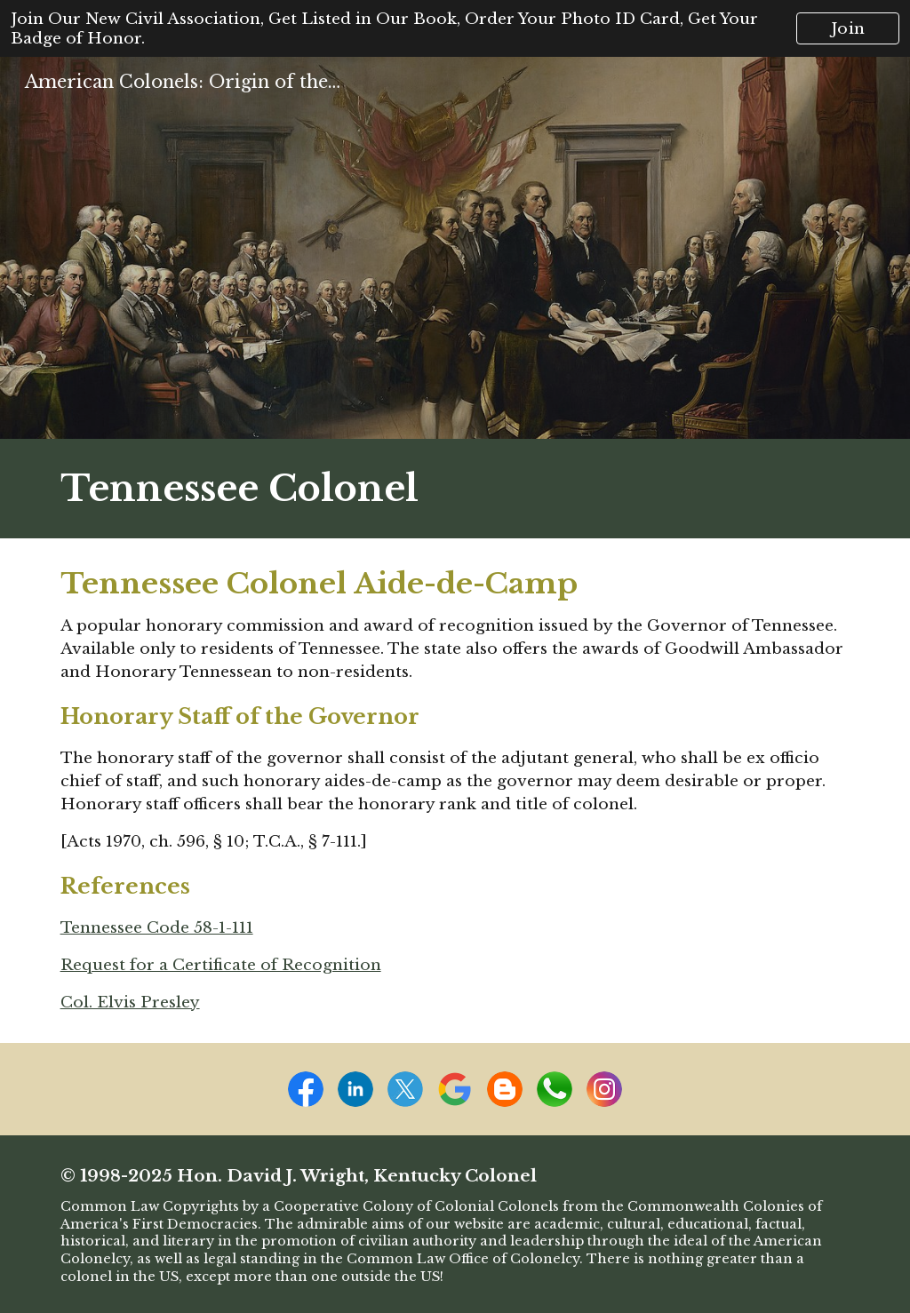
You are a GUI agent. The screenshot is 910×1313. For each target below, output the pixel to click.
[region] (455, 28)
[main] (455, 488)
